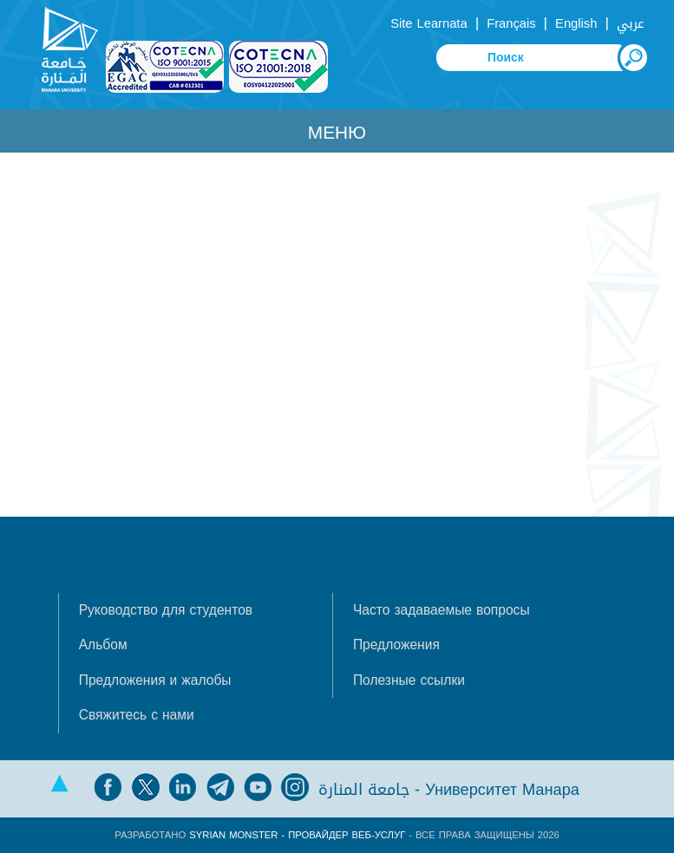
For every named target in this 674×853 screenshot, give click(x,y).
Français (511, 23)
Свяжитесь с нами (136, 715)
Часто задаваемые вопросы (441, 610)
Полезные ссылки (409, 680)
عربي (631, 23)
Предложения (396, 645)
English (576, 23)
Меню (337, 132)
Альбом (103, 645)
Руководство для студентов (165, 610)
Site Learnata (428, 23)
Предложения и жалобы (155, 680)
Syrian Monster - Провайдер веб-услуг (297, 835)
